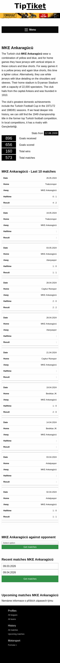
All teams (12, 619)
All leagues (12, 615)
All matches (13, 630)
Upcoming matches (16, 634)
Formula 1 (12, 645)
